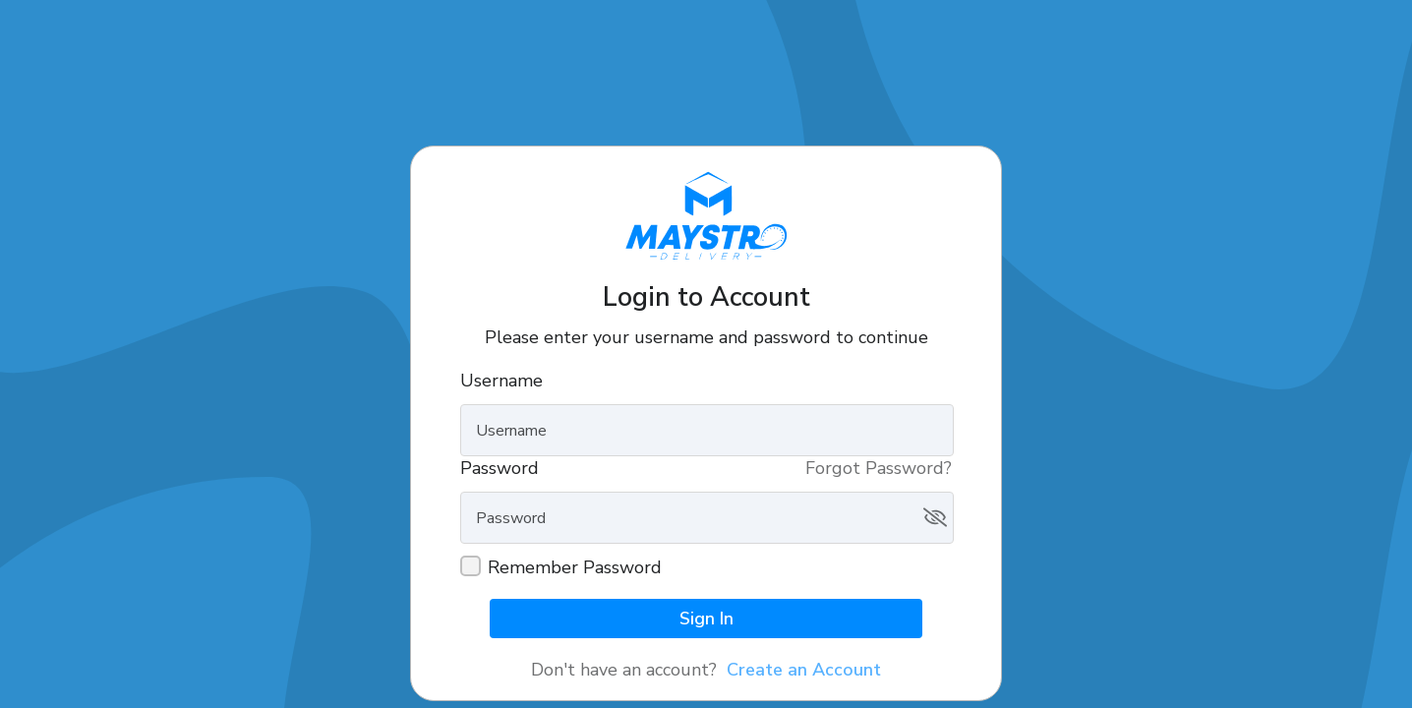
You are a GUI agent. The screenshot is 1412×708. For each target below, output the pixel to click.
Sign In (706, 618)
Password (499, 468)
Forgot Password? (878, 468)
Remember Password (575, 567)
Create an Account (804, 669)
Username (501, 380)
